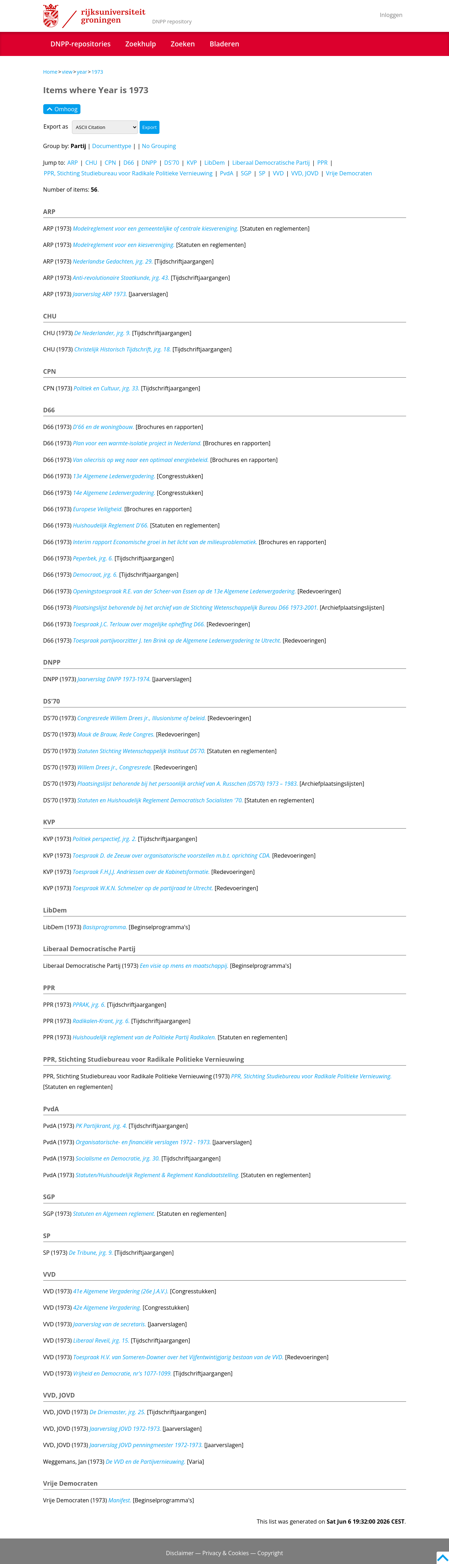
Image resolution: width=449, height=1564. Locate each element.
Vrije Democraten (349, 173)
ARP (72, 162)
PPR (322, 162)
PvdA (227, 173)
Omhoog (62, 109)
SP (262, 173)
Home (50, 71)
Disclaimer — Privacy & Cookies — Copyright (224, 1553)
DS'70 (171, 162)
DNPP (149, 162)
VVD (278, 173)
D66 (128, 162)
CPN (110, 162)
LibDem (214, 162)
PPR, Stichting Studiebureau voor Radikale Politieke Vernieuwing (128, 173)
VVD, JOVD (305, 173)
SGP (246, 173)
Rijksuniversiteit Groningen (94, 16)
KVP (192, 162)
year (82, 71)
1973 (97, 71)
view (67, 71)
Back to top (443, 1558)
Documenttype (111, 146)
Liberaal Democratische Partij (271, 162)
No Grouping (159, 146)
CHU (91, 162)
